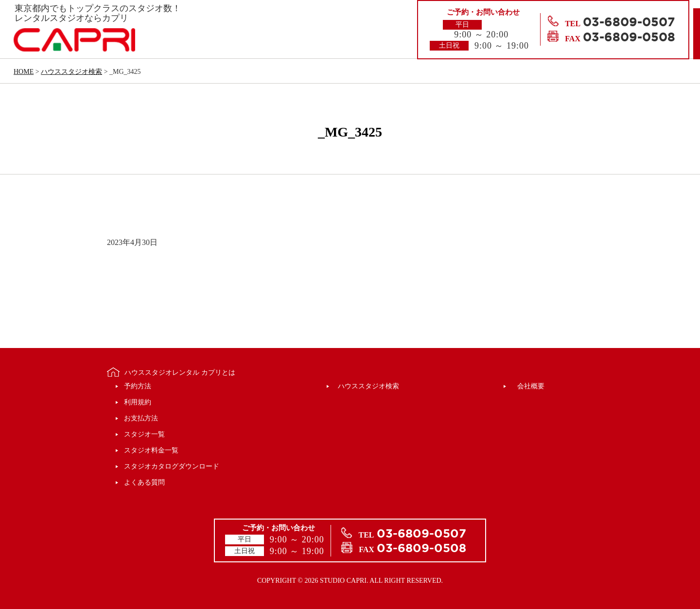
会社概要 (530, 386)
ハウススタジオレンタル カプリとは (179, 372)
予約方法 (137, 386)
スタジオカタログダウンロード (171, 466)
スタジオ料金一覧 (151, 450)
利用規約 (137, 402)
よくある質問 (144, 482)
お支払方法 (141, 418)
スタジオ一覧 (144, 434)
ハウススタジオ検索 (368, 386)
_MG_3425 (350, 131)
